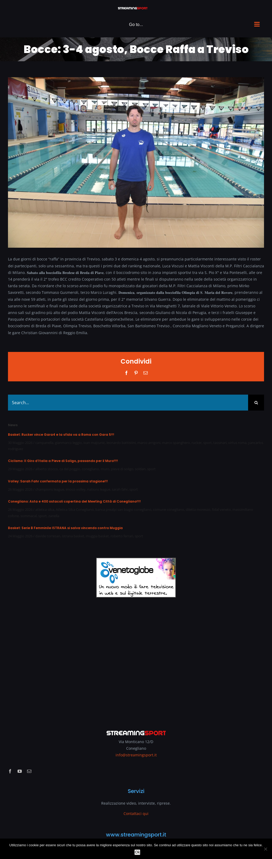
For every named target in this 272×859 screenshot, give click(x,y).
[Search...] (128, 403)
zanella (53, 515)
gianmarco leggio (68, 442)
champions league (49, 489)
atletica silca (44, 509)
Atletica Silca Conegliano (75, 509)
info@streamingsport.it (136, 754)
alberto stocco (46, 468)
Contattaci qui (136, 813)
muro (105, 468)
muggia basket (97, 536)
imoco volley (76, 489)
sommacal (28, 515)
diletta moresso (198, 509)
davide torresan (47, 536)
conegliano (90, 468)
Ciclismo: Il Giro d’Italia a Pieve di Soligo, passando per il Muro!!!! (63, 461)
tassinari (220, 442)
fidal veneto (221, 509)
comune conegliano (168, 509)
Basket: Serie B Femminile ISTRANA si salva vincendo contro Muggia (65, 528)
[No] (265, 849)
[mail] (29, 771)
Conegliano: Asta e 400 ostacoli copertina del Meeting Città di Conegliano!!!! (74, 501)
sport (207, 442)
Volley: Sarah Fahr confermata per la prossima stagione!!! (58, 481)
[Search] (256, 403)
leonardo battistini (121, 442)
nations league (98, 489)
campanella (44, 442)
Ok (137, 852)
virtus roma (237, 442)
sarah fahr (120, 489)
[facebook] (10, 771)
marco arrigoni (148, 442)
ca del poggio (70, 468)
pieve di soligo (122, 468)
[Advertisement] (136, 660)
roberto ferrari (121, 536)
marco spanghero (176, 442)
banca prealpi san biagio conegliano (123, 509)
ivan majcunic (94, 442)
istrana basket (73, 536)
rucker (197, 442)
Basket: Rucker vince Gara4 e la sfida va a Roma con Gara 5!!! (61, 434)
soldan (140, 468)
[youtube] (20, 771)
